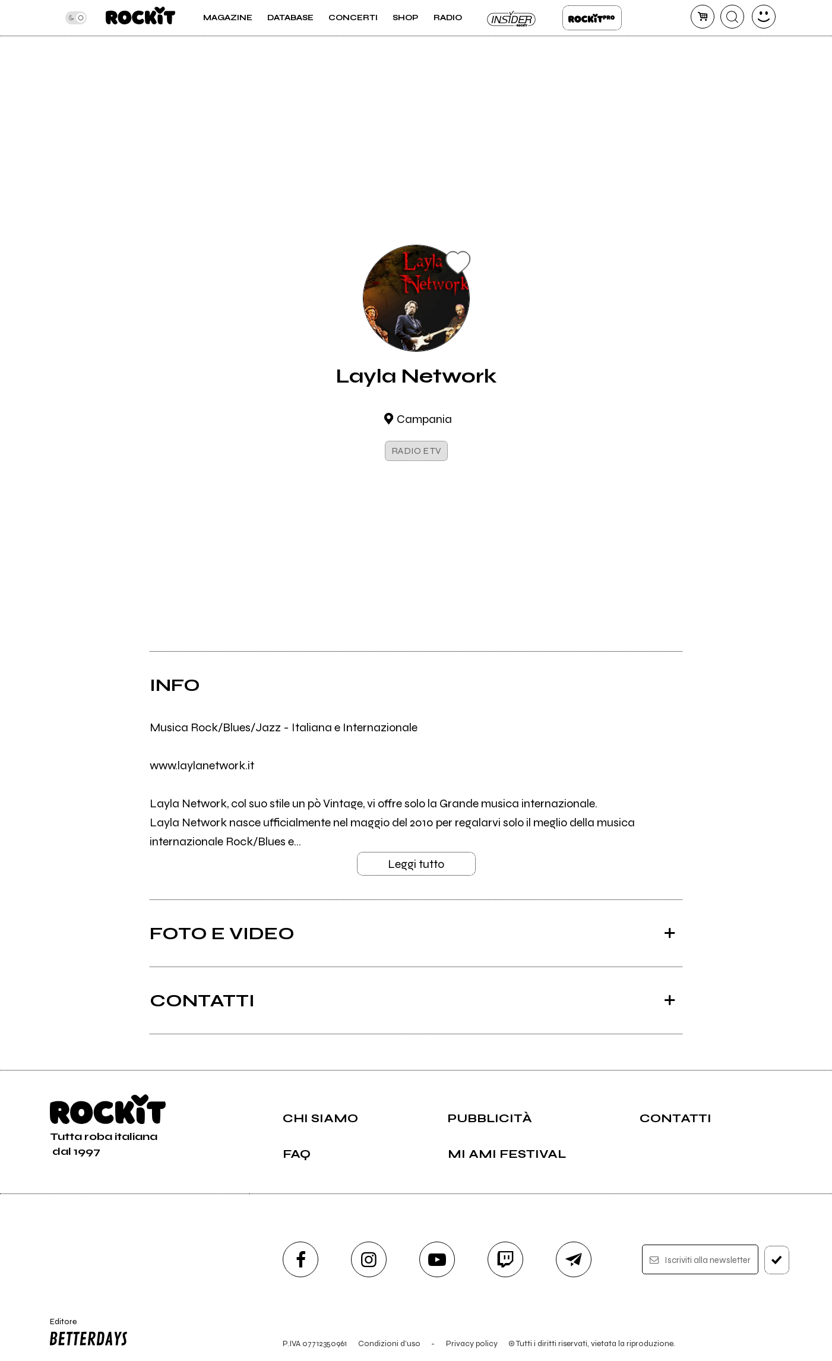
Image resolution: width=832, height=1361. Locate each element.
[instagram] (369, 1259)
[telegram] (573, 1259)
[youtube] (437, 1259)
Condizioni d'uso (389, 1343)
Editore (86, 1333)
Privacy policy (472, 1343)
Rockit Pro (592, 17)
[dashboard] (764, 17)
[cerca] (732, 17)
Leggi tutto (416, 864)
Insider (512, 18)
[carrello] (702, 17)
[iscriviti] (776, 1260)
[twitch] (505, 1259)
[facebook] (300, 1259)
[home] (140, 18)
